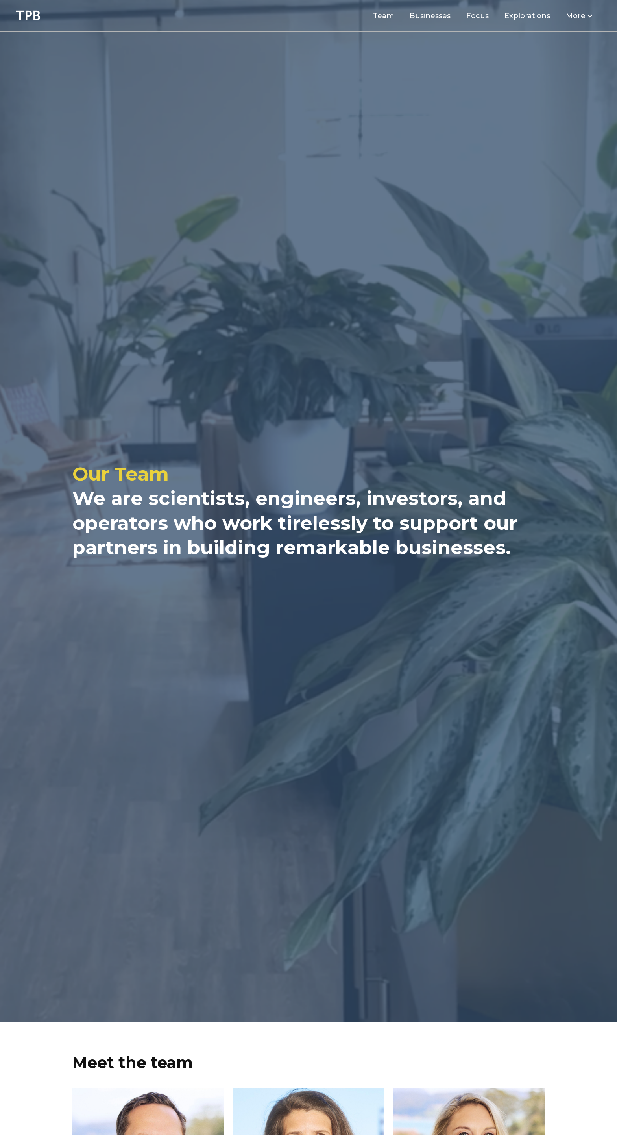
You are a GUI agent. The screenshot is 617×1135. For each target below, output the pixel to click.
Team (383, 15)
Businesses (430, 15)
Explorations (527, 15)
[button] (579, 16)
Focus (477, 15)
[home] (28, 16)
